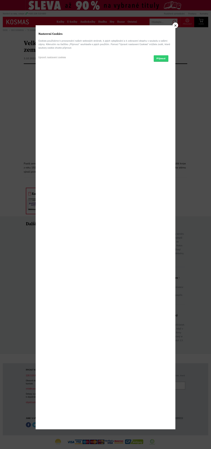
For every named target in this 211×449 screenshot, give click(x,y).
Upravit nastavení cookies (52, 239)
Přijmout (161, 240)
